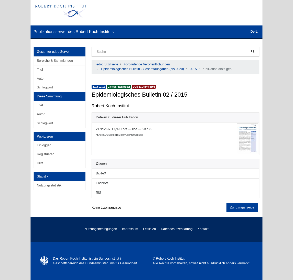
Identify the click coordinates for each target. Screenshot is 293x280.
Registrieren (45, 154)
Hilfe (40, 163)
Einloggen (44, 145)
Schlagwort (45, 87)
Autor (41, 78)
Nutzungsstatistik (49, 185)
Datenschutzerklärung (177, 229)
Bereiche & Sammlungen (55, 60)
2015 (193, 69)
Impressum (130, 229)
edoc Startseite (107, 64)
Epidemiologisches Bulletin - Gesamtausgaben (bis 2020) (142, 69)
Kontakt (203, 229)
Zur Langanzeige (242, 207)
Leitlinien (149, 229)
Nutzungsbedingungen (100, 229)
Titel (40, 69)
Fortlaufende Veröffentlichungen (147, 64)
